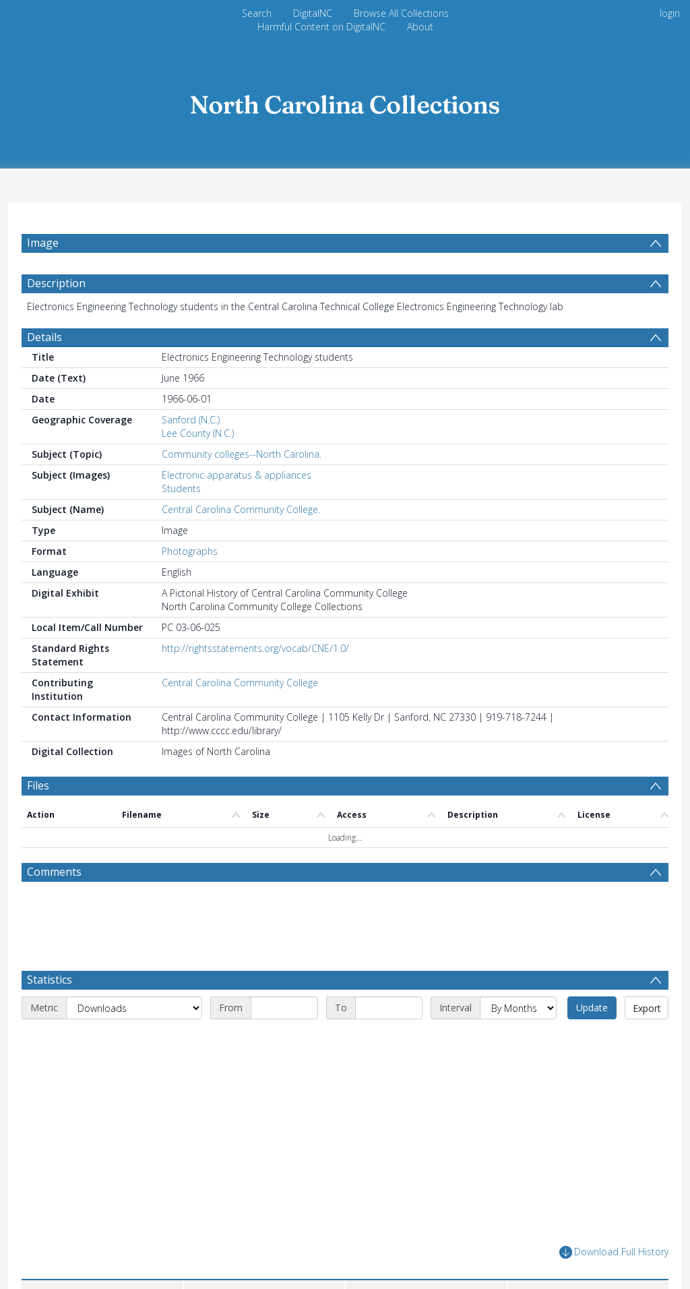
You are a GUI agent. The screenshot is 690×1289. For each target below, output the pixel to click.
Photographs (190, 551)
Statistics (49, 979)
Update (592, 1007)
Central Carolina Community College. (241, 509)
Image (43, 242)
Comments (54, 871)
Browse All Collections (401, 13)
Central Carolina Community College (240, 682)
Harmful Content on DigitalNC (321, 26)
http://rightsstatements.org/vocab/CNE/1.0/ (255, 648)
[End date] (388, 1007)
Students (181, 488)
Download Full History (613, 1252)
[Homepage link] (345, 101)
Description (56, 283)
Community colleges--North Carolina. (241, 454)
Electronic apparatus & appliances (236, 475)
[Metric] (134, 1007)
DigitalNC (312, 13)
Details (44, 337)
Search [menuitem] (257, 13)
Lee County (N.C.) (198, 433)
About (420, 26)
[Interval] (518, 1007)
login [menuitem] (670, 13)
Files (38, 785)
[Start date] (284, 1007)
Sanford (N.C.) (191, 419)
